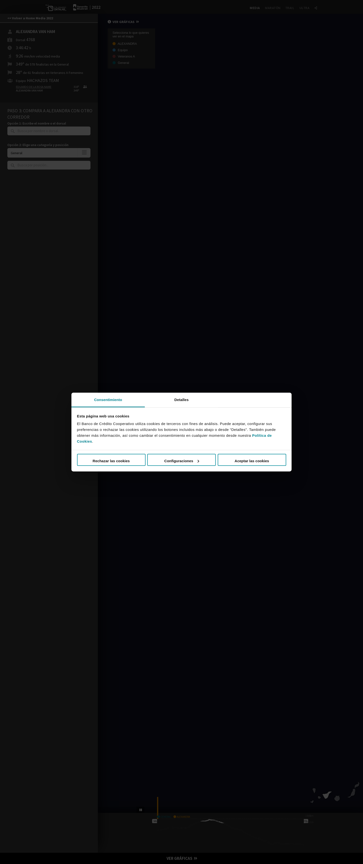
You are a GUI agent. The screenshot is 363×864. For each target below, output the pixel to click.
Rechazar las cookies (111, 461)
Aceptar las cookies (252, 461)
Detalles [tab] (181, 399)
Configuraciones (181, 461)
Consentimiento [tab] (108, 399)
